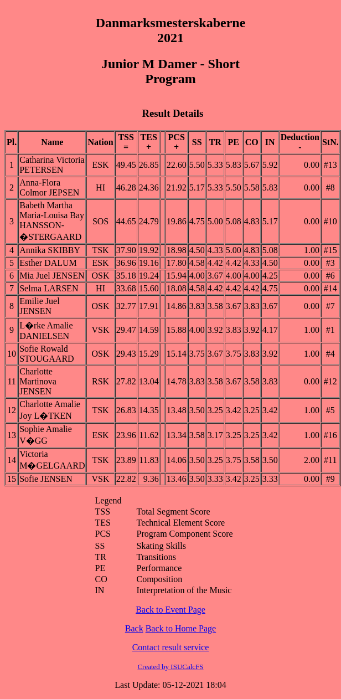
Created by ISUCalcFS (170, 666)
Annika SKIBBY (49, 250)
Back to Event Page (170, 609)
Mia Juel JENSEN (51, 275)
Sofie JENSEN (46, 479)
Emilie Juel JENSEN (39, 306)
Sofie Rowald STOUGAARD (46, 353)
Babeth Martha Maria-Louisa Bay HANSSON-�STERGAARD (51, 221)
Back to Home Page (181, 628)
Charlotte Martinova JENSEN (37, 381)
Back (134, 628)
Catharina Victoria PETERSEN (51, 164)
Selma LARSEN (48, 288)
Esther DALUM (48, 263)
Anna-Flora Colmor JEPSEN (49, 187)
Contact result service (170, 647)
